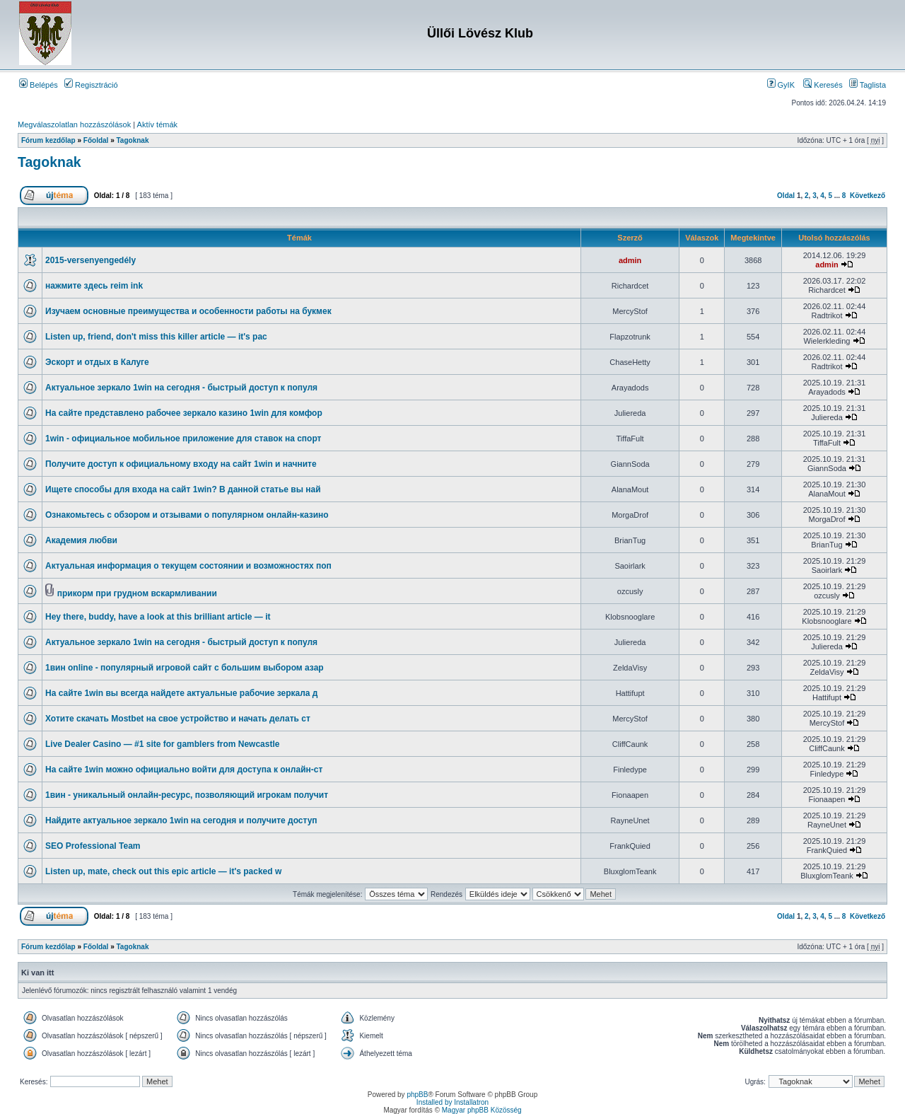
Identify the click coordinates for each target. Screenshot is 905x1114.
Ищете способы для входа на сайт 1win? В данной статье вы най (183, 489)
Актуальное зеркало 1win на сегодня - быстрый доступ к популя (181, 388)
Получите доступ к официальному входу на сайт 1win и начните (181, 464)
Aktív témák (157, 124)
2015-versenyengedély (90, 260)
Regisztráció (91, 85)
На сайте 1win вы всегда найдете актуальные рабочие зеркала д (181, 693)
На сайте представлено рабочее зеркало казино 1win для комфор (183, 413)
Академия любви (81, 540)
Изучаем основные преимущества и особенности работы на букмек (188, 311)
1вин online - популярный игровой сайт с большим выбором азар (184, 668)
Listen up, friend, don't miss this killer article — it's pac (156, 337)
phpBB (417, 1094)
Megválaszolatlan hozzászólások (74, 124)
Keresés (822, 85)
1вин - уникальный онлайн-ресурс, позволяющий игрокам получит (186, 795)
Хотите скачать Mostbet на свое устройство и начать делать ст (177, 719)
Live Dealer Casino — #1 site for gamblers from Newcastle (162, 744)
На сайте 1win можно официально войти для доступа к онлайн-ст (183, 769)
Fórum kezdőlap (48, 140)
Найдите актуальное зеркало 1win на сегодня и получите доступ (181, 820)
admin (630, 260)
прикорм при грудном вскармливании (137, 593)
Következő (867, 195)
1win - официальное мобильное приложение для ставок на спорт (183, 438)
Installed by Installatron (452, 1102)
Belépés (38, 85)
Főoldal (96, 140)
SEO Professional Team (93, 846)
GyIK (781, 85)
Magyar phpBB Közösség (482, 1110)
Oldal (786, 195)
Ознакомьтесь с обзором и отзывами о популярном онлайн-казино (187, 515)
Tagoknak (133, 140)
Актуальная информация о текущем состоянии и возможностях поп (188, 566)
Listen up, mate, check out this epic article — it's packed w (163, 871)
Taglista (867, 85)
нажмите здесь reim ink (94, 286)
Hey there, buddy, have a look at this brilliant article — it (158, 617)
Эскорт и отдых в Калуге (97, 362)
